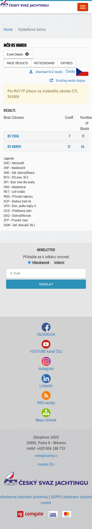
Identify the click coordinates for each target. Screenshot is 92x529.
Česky (77, 71)
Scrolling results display (67, 80)
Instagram (46, 364)
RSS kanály (46, 398)
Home (8, 29)
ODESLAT (46, 284)
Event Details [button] (18, 54)
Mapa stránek (46, 415)
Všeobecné (38, 262)
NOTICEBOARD (44, 63)
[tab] (46, 136)
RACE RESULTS (17, 63)
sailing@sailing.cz (46, 455)
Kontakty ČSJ (46, 464)
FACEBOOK (46, 330)
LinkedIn (46, 381)
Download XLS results (46, 72)
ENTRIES (67, 63)
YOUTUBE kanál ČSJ (46, 347)
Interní (57, 262)
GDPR (56, 496)
